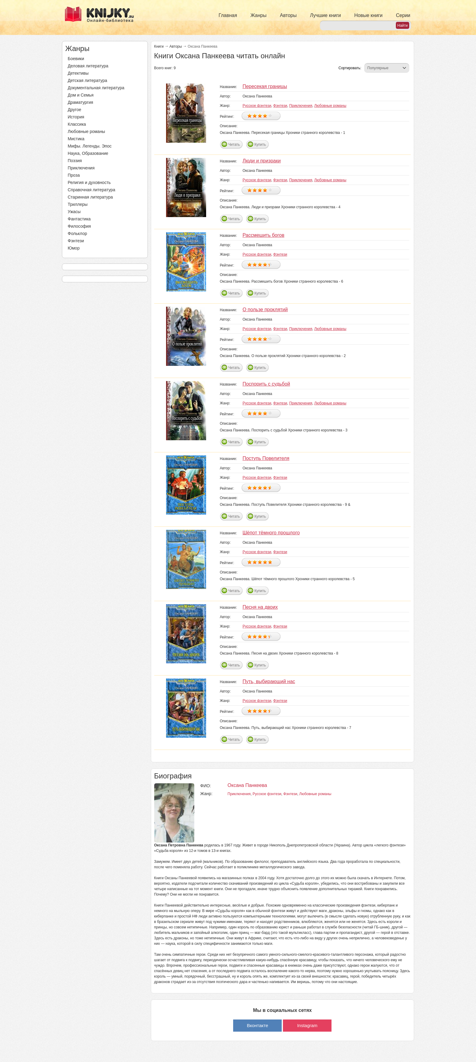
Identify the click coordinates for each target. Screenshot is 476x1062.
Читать (234, 144)
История (76, 116)
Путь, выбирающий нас (269, 681)
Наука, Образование (88, 153)
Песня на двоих (260, 607)
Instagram (307, 1025)
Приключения (81, 167)
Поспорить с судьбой (266, 383)
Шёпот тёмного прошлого (271, 532)
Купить (260, 144)
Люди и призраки (262, 160)
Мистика (76, 138)
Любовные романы (86, 131)
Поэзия (75, 160)
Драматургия (80, 102)
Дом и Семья (80, 95)
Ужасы (74, 211)
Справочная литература (91, 189)
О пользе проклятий (265, 309)
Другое (74, 109)
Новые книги (368, 15)
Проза (74, 175)
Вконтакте (257, 1025)
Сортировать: (349, 68)
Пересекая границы (265, 86)
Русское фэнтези (257, 106)
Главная (228, 15)
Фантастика (79, 218)
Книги (159, 46)
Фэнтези (76, 240)
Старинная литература (90, 197)
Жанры (258, 15)
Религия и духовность (89, 182)
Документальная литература (96, 87)
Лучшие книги (325, 15)
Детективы (78, 73)
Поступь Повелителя (266, 458)
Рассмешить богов (263, 235)
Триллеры (77, 204)
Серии (403, 15)
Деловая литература (88, 65)
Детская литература (87, 80)
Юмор (74, 248)
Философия (79, 226)
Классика (77, 124)
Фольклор (77, 233)
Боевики (76, 58)
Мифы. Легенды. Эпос (90, 146)
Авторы (288, 15)
